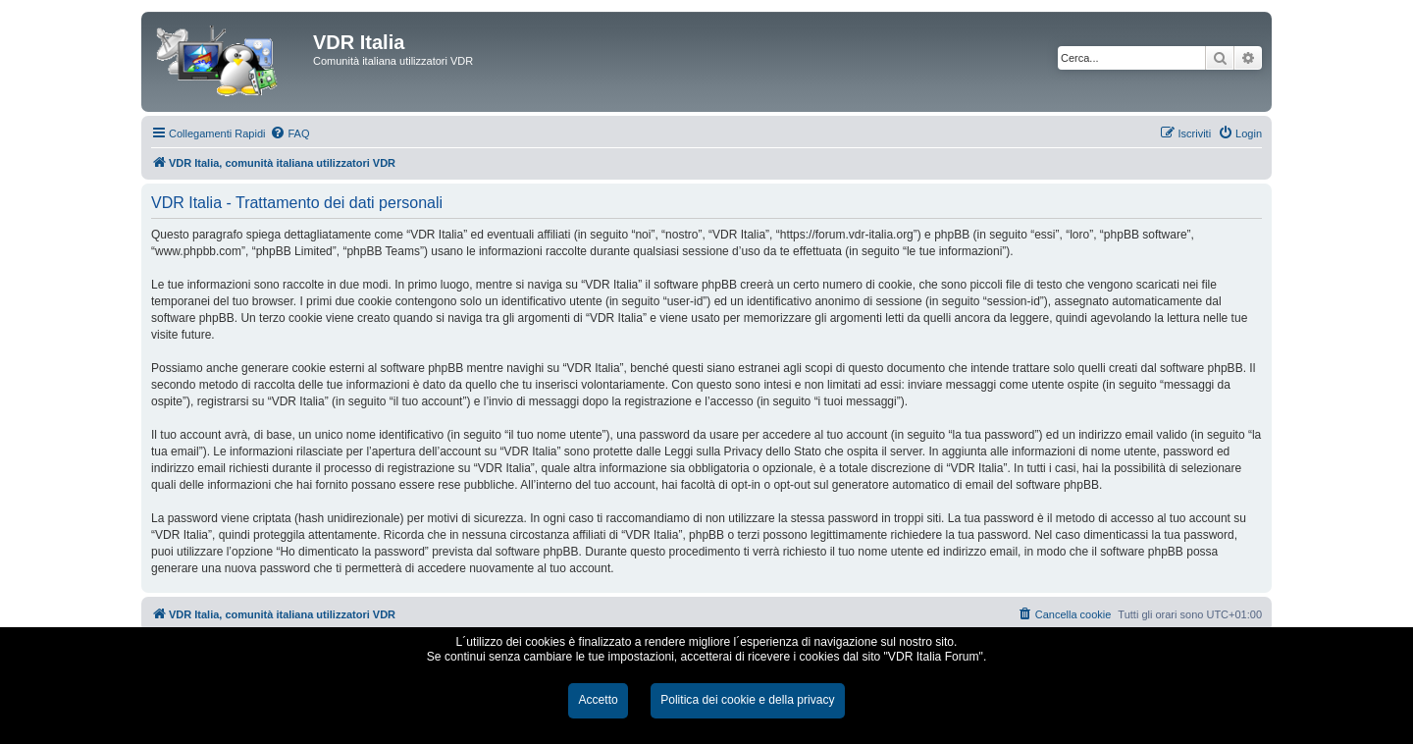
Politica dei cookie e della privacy (747, 700)
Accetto (597, 700)
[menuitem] (289, 133)
